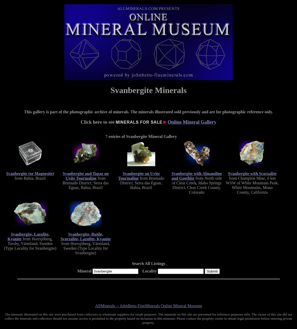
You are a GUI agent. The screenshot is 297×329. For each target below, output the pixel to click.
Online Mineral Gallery (192, 122)
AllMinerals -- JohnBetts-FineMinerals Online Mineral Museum (148, 306)
